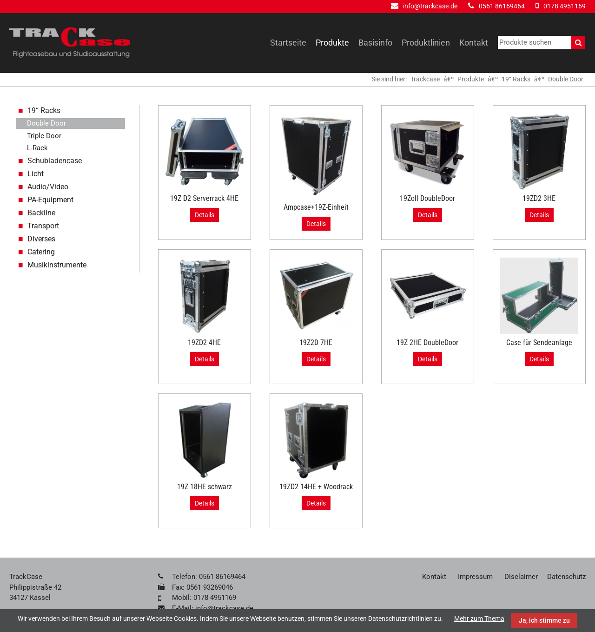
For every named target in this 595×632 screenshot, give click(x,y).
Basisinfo (375, 42)
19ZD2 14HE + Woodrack (316, 486)
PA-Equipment (50, 199)
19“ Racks (516, 79)
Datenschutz (566, 576)
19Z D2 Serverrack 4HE (204, 198)
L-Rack (37, 148)
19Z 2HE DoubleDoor (427, 342)
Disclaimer (521, 576)
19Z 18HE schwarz (204, 486)
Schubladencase (54, 160)
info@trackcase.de (430, 6)
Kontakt (473, 42)
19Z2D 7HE (315, 342)
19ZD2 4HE (204, 342)
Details (204, 215)
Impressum (475, 576)
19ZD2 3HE (538, 198)
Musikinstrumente (56, 264)
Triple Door (44, 136)
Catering (41, 251)
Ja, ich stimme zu (544, 620)
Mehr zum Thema (479, 618)
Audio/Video (47, 186)
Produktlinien (426, 42)
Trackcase (425, 79)
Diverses (41, 238)
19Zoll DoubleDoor (427, 198)
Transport (43, 225)
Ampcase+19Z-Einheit (316, 207)
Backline (41, 212)
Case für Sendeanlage (539, 342)
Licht (35, 173)
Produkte (332, 42)
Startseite (288, 42)
